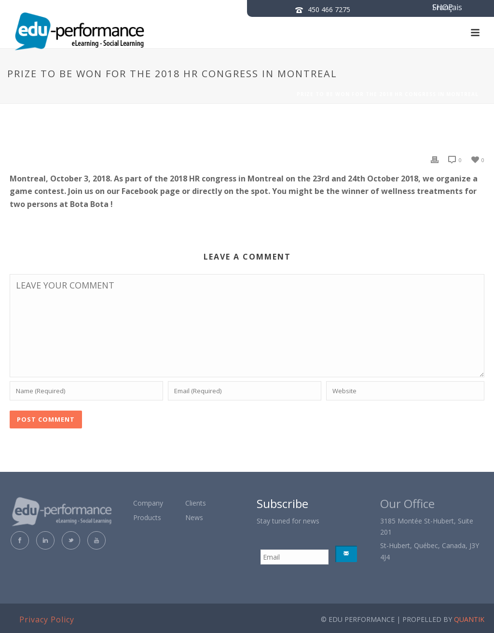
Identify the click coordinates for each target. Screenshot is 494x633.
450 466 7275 (329, 9)
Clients (195, 503)
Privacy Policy (46, 619)
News (194, 517)
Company (148, 503)
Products (147, 517)
